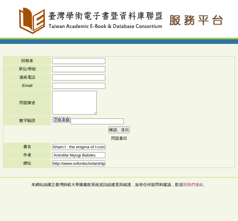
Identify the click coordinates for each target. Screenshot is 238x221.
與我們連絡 (193, 184)
